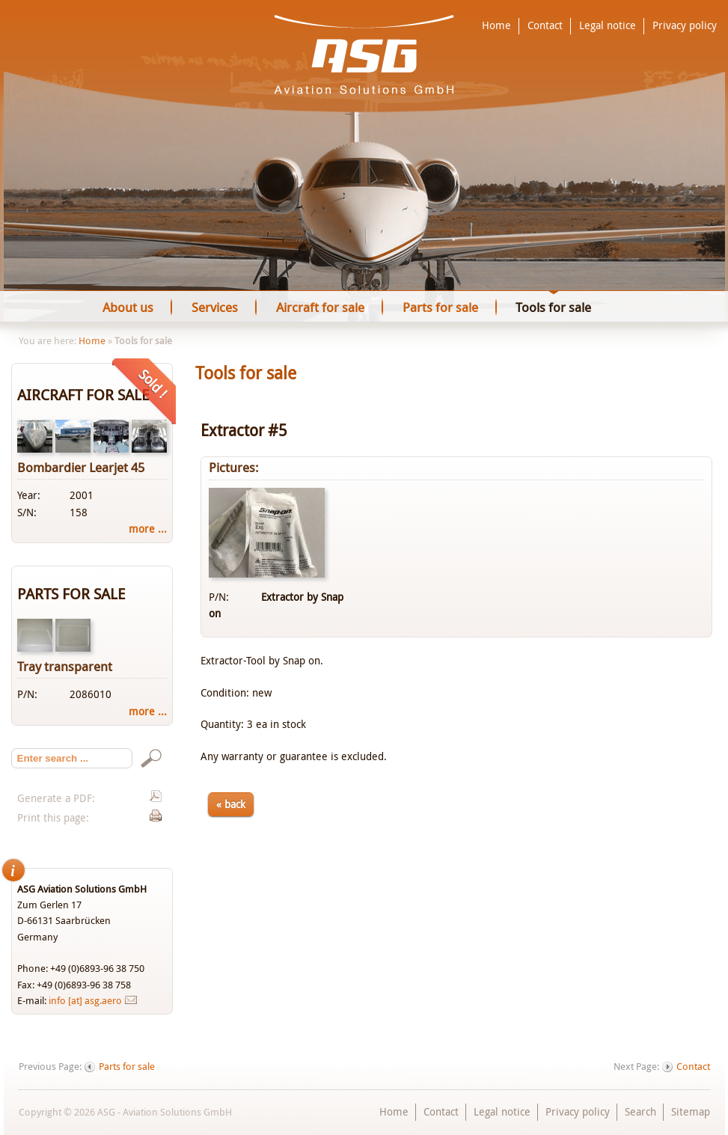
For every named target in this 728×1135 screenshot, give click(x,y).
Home (496, 25)
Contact (545, 25)
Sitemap (690, 1111)
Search (640, 1111)
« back (230, 804)
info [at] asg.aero (85, 1000)
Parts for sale (127, 1066)
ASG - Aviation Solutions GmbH (364, 54)
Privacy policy (684, 25)
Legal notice (607, 25)
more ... (148, 528)
